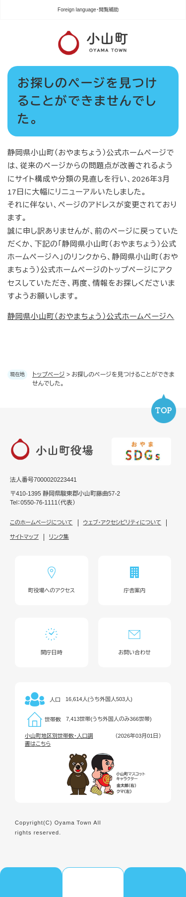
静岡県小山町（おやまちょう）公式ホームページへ (90, 316)
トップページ (48, 374)
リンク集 (59, 537)
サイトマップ (24, 537)
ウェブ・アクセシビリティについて (122, 522)
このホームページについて (41, 522)
